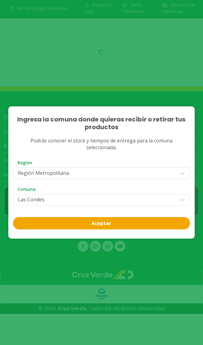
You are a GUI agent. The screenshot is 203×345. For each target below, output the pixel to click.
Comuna (27, 189)
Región (25, 163)
